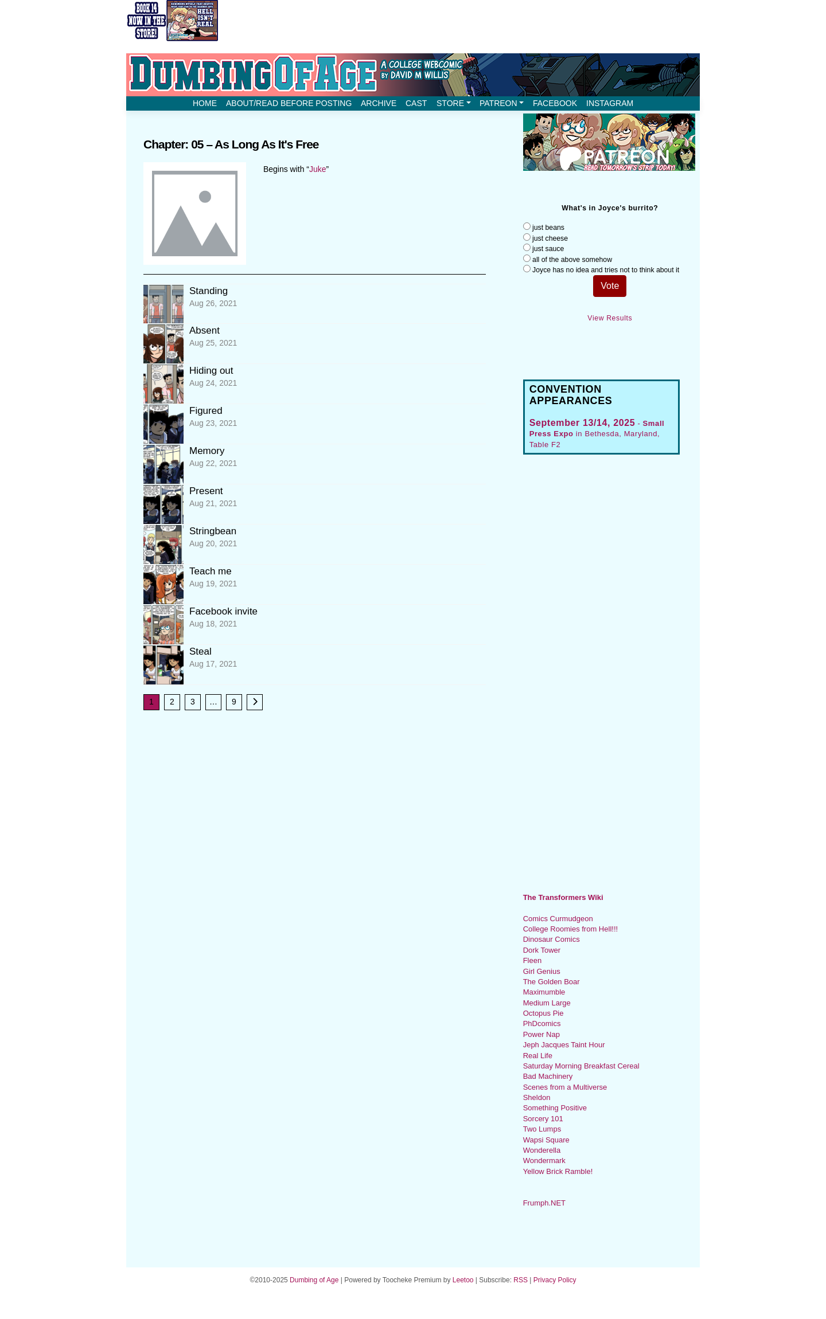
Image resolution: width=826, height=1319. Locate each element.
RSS (520, 1280)
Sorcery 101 (543, 1118)
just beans (548, 228)
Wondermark (544, 1160)
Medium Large (547, 1003)
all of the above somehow (572, 260)
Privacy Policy (554, 1280)
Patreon (502, 103)
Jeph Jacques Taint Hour (564, 1044)
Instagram (609, 103)
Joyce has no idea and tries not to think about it (605, 270)
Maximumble (544, 992)
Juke (317, 169)
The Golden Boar (551, 981)
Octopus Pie (543, 1013)
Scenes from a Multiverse (565, 1087)
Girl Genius (541, 971)
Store (454, 103)
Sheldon (537, 1097)
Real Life (537, 1055)
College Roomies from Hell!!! (570, 929)
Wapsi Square (546, 1140)
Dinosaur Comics (551, 939)
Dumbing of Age (314, 1280)
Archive (378, 103)
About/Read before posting (289, 103)
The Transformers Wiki (563, 897)
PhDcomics (542, 1023)
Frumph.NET (544, 1203)
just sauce (548, 249)
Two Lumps (542, 1129)
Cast (416, 103)
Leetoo (463, 1280)
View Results (609, 318)
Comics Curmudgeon (558, 918)
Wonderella (542, 1150)
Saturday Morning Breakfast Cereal (581, 1066)
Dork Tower (542, 950)
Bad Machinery (548, 1076)
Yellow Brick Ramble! (558, 1171)
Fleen (532, 960)
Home (205, 103)
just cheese (550, 238)
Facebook (555, 103)
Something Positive (555, 1107)
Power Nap (541, 1034)
